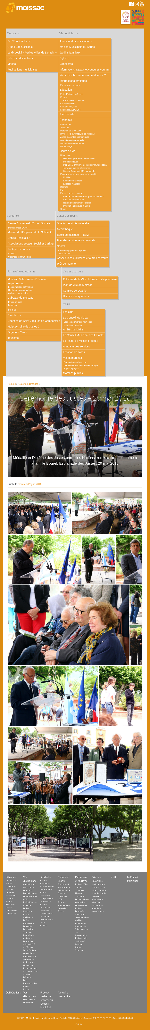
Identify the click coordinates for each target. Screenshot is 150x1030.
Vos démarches (72, 357)
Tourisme (64, 127)
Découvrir (13, 33)
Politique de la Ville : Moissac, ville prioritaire (90, 279)
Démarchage (66, 146)
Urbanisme (65, 155)
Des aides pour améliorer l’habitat (79, 158)
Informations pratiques (73, 80)
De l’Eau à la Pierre (19, 41)
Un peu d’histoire (16, 283)
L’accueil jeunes (30, 893)
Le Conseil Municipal (75, 317)
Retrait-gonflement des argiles (77, 203)
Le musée (12, 305)
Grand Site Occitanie (20, 46)
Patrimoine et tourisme (21, 271)
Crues (63, 209)
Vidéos (11, 63)
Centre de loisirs (68, 103)
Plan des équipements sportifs (72, 250)
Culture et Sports (67, 215)
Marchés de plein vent (70, 130)
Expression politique (72, 325)
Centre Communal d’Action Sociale (29, 223)
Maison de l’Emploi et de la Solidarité (30, 232)
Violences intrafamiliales (19, 257)
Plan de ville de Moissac (77, 285)
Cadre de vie (67, 151)
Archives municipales (18, 293)
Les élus (68, 311)
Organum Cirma (17, 332)
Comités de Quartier (75, 290)
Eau (62, 190)
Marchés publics (73, 373)
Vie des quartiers (73, 271)
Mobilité (67, 177)
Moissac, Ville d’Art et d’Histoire (27, 279)
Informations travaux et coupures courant (84, 69)
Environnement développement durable (78, 174)
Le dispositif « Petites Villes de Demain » (32, 52)
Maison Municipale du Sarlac (77, 46)
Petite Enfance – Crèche (71, 94)
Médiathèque (65, 229)
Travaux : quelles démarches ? (77, 168)
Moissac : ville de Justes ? (23, 326)
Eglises (64, 58)
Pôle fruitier (65, 124)
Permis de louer (70, 162)
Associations (98, 911)
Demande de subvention (74, 362)
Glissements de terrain (73, 199)
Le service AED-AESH (70, 110)
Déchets (64, 187)
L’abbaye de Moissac (20, 297)
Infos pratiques (15, 302)
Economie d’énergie (72, 180)
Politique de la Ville (19, 249)
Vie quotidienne (68, 33)
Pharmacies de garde (70, 85)
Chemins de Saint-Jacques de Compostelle (34, 320)
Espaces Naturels (71, 184)
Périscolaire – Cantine (73, 100)
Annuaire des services (76, 346)
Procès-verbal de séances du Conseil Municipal (46, 1000)
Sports (61, 246)
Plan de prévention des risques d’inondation (83, 196)
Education (66, 89)
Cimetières (66, 63)
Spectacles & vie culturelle (73, 223)
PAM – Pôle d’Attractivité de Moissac (77, 134)
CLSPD (11, 253)
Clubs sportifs (64, 253)
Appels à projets (71, 368)
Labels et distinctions (20, 58)
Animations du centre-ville (72, 140)
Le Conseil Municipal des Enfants (83, 335)
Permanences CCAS (18, 228)
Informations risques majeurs (76, 206)
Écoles (63, 97)
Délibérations (13, 992)
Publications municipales (22, 69)
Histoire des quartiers (76, 296)
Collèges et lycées (69, 106)
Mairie (67, 303)
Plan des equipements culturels (76, 240)
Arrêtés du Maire (73, 329)
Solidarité (13, 215)
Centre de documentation (20, 290)
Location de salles (74, 352)
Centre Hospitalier (18, 237)
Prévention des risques (71, 193)
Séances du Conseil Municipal (77, 322)
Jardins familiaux (70, 52)
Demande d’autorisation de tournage (80, 365)
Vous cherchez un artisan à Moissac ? (83, 75)
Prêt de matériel (66, 263)
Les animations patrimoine (20, 287)
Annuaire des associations (76, 41)
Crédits (79, 1024)
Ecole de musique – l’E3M (73, 234)
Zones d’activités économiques (74, 137)
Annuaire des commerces (72, 143)
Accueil (12, 383)
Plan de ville (67, 114)
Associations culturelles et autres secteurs (82, 258)
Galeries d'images (28, 383)
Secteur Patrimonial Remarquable (79, 171)
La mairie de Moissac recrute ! (81, 340)
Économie (66, 119)
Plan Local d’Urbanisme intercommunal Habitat (85, 165)
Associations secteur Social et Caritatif (31, 243)
